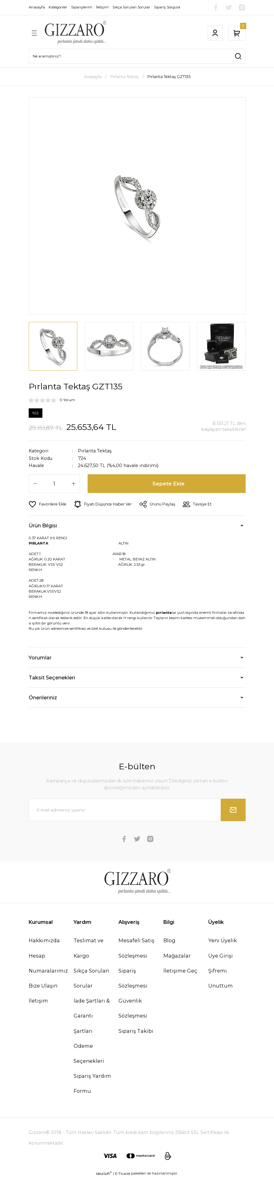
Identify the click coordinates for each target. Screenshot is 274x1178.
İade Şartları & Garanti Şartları (92, 1016)
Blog (169, 940)
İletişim (38, 1001)
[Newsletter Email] (137, 810)
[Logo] (75, 33)
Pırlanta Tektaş (95, 451)
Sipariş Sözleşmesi (132, 978)
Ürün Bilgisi (43, 525)
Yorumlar (40, 657)
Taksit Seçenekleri (52, 677)
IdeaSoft (104, 1173)
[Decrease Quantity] (35, 484)
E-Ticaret (122, 1173)
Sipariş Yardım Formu (92, 1083)
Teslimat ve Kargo (88, 948)
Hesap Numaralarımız (48, 963)
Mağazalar (177, 956)
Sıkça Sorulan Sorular (91, 978)
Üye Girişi (220, 956)
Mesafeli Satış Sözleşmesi (136, 948)
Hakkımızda (44, 940)
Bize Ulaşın (43, 986)
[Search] (137, 56)
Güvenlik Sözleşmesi (132, 1008)
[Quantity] (54, 484)
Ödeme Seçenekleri (89, 1053)
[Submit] (233, 810)
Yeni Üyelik (222, 940)
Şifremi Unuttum (220, 978)
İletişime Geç (180, 971)
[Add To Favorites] (47, 504)
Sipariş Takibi (135, 1031)
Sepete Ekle (168, 484)
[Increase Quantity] (73, 484)
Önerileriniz (43, 697)
